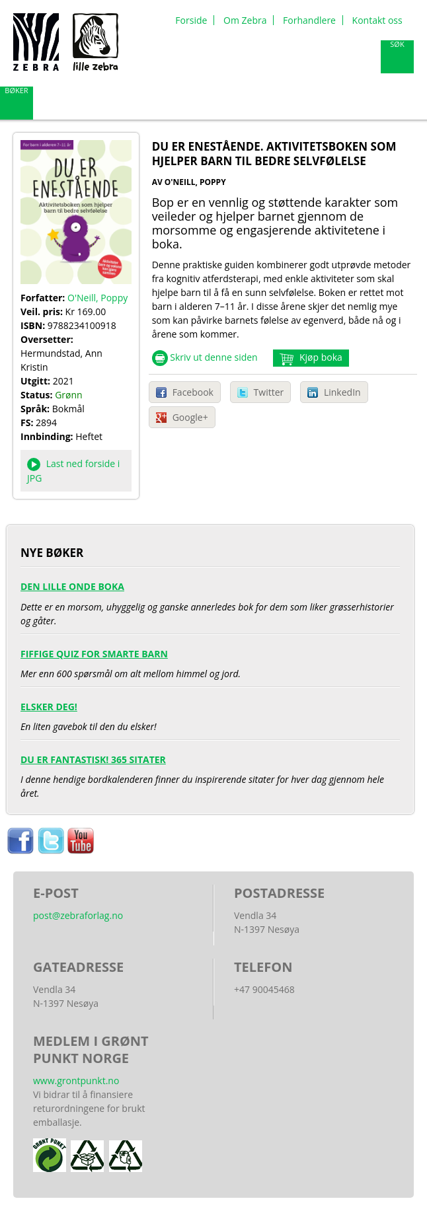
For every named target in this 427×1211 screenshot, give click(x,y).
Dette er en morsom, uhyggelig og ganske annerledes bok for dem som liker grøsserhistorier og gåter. (210, 600)
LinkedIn (342, 392)
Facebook (193, 392)
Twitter (269, 392)
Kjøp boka (319, 357)
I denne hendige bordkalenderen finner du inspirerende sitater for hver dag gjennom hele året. (210, 773)
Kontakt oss (377, 20)
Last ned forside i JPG (73, 470)
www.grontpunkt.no (76, 1080)
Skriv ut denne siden (214, 357)
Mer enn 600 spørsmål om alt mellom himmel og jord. (210, 661)
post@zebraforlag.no (78, 915)
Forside (191, 20)
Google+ (190, 417)
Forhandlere (309, 20)
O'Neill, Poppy (97, 297)
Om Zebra (244, 20)
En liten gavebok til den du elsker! (210, 713)
